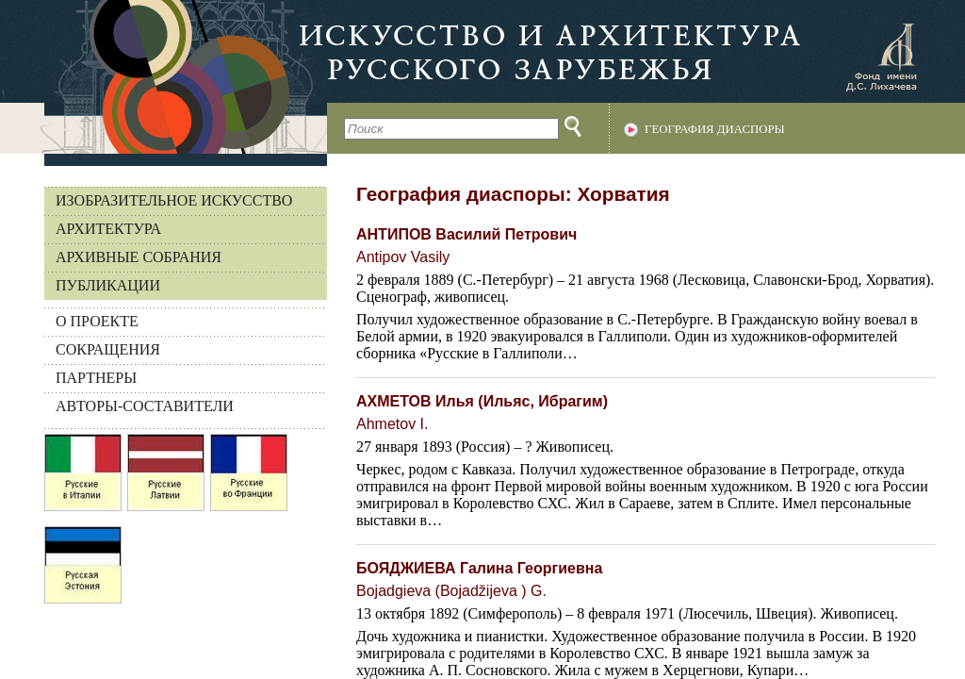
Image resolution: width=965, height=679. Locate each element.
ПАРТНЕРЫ (96, 378)
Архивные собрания (138, 257)
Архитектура (108, 229)
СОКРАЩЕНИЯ (108, 349)
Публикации (108, 285)
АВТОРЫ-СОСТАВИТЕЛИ (145, 406)
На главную (163, 77)
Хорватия (623, 194)
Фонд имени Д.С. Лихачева (881, 56)
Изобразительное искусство (174, 200)
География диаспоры (715, 129)
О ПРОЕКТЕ (97, 321)
